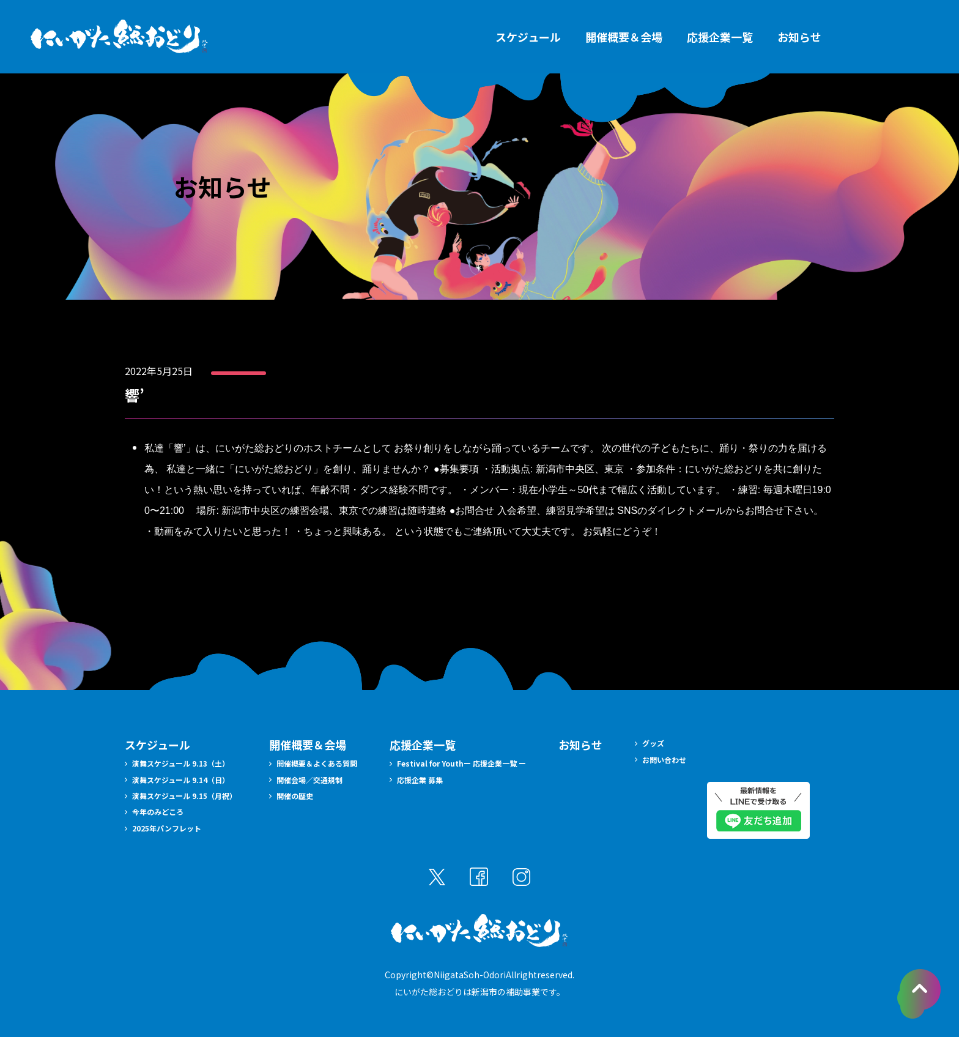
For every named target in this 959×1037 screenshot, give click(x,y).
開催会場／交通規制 (309, 780)
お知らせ (799, 37)
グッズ (653, 743)
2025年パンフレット (166, 828)
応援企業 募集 (420, 780)
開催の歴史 (294, 795)
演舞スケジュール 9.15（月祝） (184, 795)
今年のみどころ (157, 811)
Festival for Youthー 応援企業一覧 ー (461, 763)
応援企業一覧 (720, 37)
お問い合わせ (664, 759)
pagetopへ (919, 994)
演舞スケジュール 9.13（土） (180, 763)
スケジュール (528, 37)
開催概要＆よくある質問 (316, 763)
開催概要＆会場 (623, 37)
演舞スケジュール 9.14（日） (180, 780)
